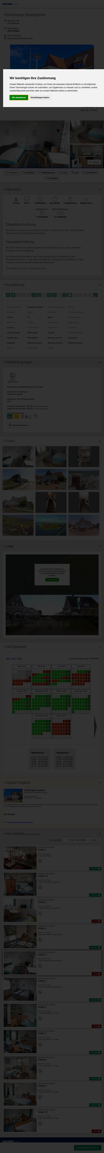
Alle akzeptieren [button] (19, 97)
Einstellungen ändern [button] (40, 97)
